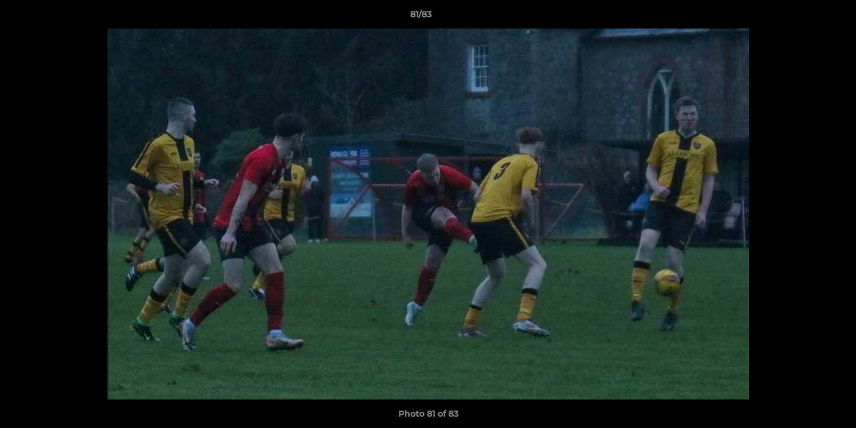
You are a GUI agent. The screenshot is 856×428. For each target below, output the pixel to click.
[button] (806, 17)
